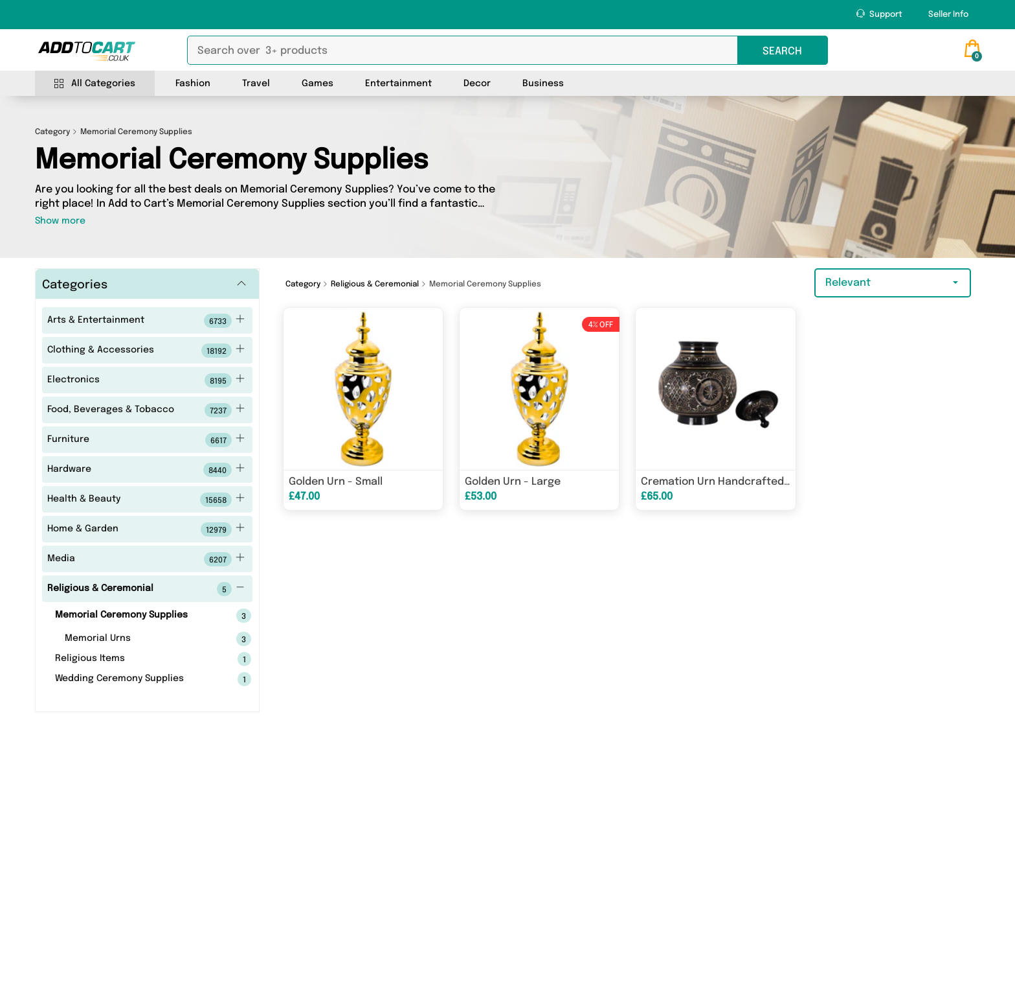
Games (317, 83)
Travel (256, 83)
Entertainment (398, 83)
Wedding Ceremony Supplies (132, 679)
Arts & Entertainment (146, 321)
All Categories (94, 84)
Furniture (146, 440)
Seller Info (948, 14)
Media (146, 559)
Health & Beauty (146, 499)
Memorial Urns (137, 639)
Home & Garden (146, 529)
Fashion (192, 83)
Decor (477, 83)
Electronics (146, 380)
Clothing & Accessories (146, 350)
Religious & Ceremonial (146, 589)
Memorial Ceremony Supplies (132, 615)
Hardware (146, 470)
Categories (74, 285)
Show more (60, 221)
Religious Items (132, 659)
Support (879, 14)
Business (543, 83)
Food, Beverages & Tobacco (146, 410)
